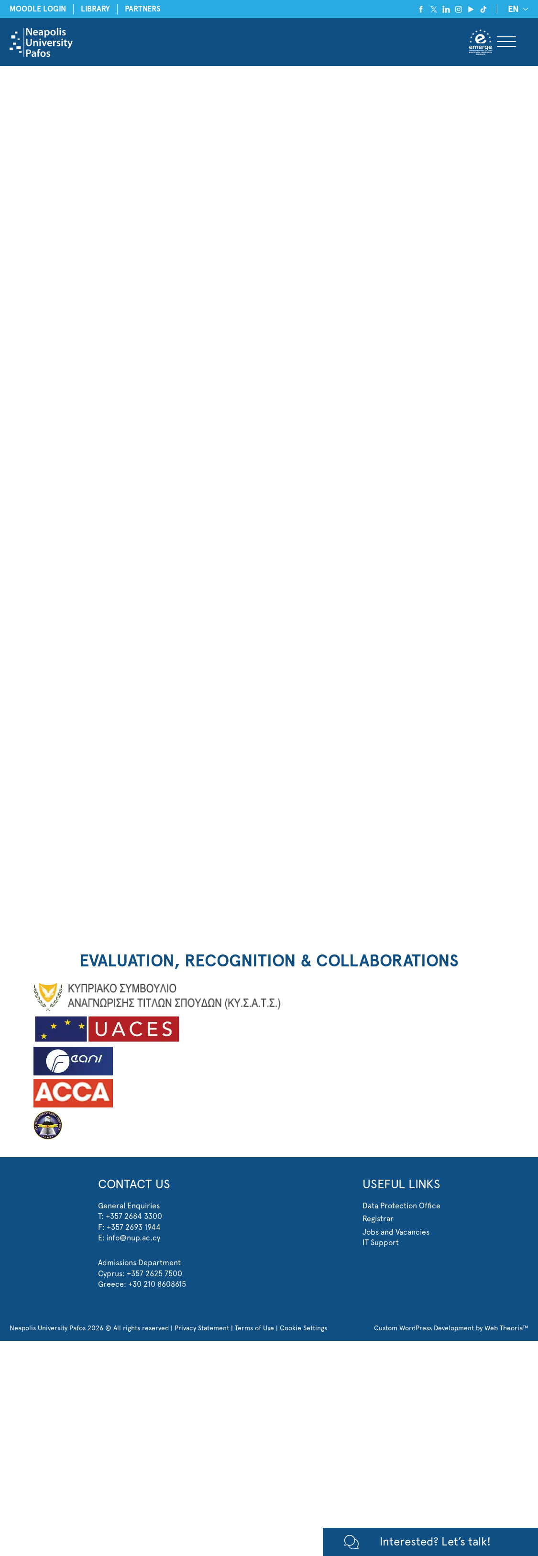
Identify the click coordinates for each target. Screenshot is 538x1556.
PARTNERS (143, 8)
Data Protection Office (401, 1205)
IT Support (380, 1242)
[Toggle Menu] (506, 42)
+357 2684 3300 (134, 1216)
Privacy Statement (202, 1328)
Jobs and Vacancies (395, 1232)
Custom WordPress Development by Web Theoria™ (451, 1328)
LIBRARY (95, 8)
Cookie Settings (303, 1328)
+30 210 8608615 (157, 1284)
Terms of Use (254, 1328)
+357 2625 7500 (154, 1273)
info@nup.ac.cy (133, 1237)
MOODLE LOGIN (38, 8)
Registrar (378, 1218)
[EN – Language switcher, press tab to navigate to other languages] (516, 8)
